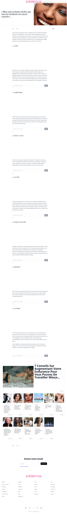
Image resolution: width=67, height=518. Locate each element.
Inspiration (53, 484)
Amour (3, 496)
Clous (35, 482)
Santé (19, 484)
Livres (19, 494)
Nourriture (20, 489)
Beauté (3, 482)
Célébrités (20, 486)
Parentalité (53, 486)
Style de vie (43, 463)
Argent (35, 489)
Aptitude (52, 491)
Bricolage (4, 486)
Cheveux (3, 489)
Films (19, 491)
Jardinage (36, 494)
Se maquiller (4, 491)
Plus (46, 85)
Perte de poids (5, 494)
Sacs (17, 28)
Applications (20, 496)
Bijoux (35, 484)
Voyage (52, 494)
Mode (35, 486)
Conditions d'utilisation (24, 466)
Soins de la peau (5, 484)
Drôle (35, 491)
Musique (20, 482)
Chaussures (53, 489)
